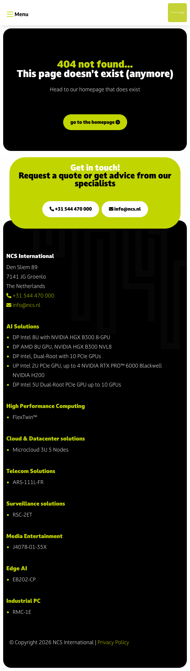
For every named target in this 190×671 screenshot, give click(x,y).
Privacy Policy (113, 642)
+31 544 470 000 (71, 209)
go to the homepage (95, 122)
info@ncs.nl (125, 209)
